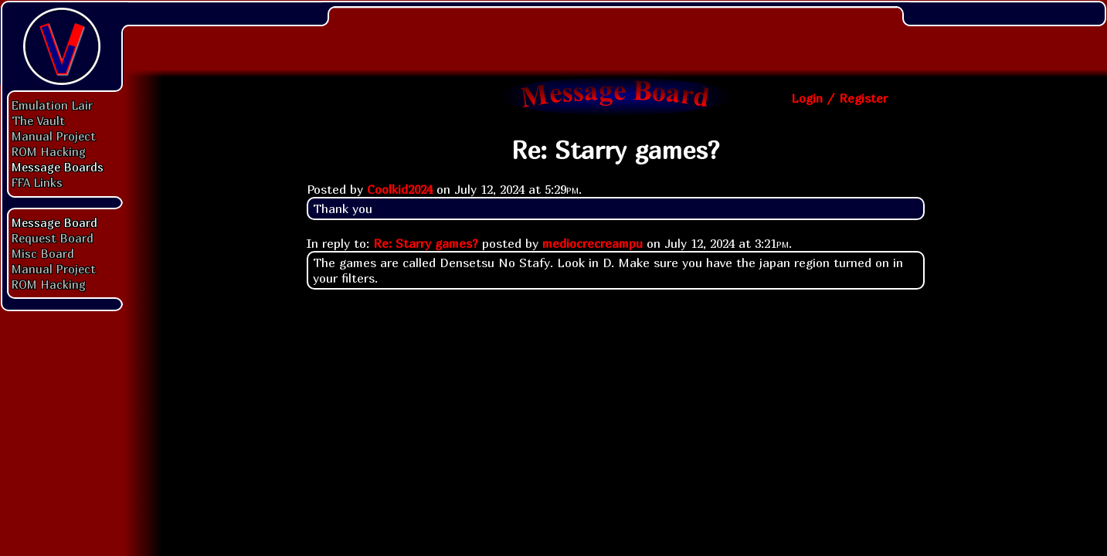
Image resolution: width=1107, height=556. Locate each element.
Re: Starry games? (425, 243)
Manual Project (54, 136)
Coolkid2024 (400, 189)
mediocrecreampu (592, 243)
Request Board (52, 238)
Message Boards (58, 167)
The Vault (38, 120)
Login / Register (839, 98)
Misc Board (43, 253)
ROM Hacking (49, 151)
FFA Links (37, 182)
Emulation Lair (52, 105)
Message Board (54, 222)
